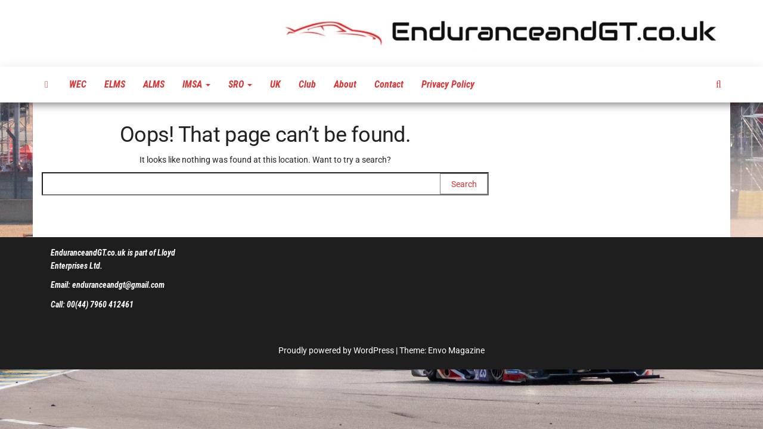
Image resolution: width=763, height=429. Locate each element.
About (345, 84)
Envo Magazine (456, 350)
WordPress (373, 350)
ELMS (114, 84)
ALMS (154, 84)
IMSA (196, 84)
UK (275, 84)
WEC (77, 84)
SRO (240, 84)
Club (307, 84)
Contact (389, 84)
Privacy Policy (447, 84)
